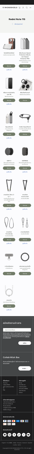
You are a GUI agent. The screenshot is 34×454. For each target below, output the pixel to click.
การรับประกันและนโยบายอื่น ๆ (9, 401)
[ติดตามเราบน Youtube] (28, 435)
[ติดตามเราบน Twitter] (23, 435)
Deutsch (24, 442)
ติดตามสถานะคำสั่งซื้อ (23, 388)
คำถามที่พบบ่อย (22, 384)
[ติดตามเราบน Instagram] (9, 435)
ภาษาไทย (15, 445)
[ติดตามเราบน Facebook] (14, 435)
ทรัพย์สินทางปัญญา (7, 409)
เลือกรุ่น (20, 382)
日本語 (14, 442)
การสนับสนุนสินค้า (22, 386)
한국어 (19, 445)
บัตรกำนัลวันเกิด (22, 390)
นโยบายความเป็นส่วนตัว (8, 403)
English (4, 442)
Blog (4, 389)
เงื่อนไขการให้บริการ (7, 405)
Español (30, 442)
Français (19, 442)
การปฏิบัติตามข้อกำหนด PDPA (9, 407)
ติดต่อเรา (21, 392)
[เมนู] (30, 7)
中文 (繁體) (9, 442)
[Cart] (19, 7)
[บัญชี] (23, 7)
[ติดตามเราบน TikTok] (19, 435)
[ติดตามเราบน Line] (5, 435)
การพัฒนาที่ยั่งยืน (6, 384)
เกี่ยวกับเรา (5, 382)
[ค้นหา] (27, 7)
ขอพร (24, 368)
